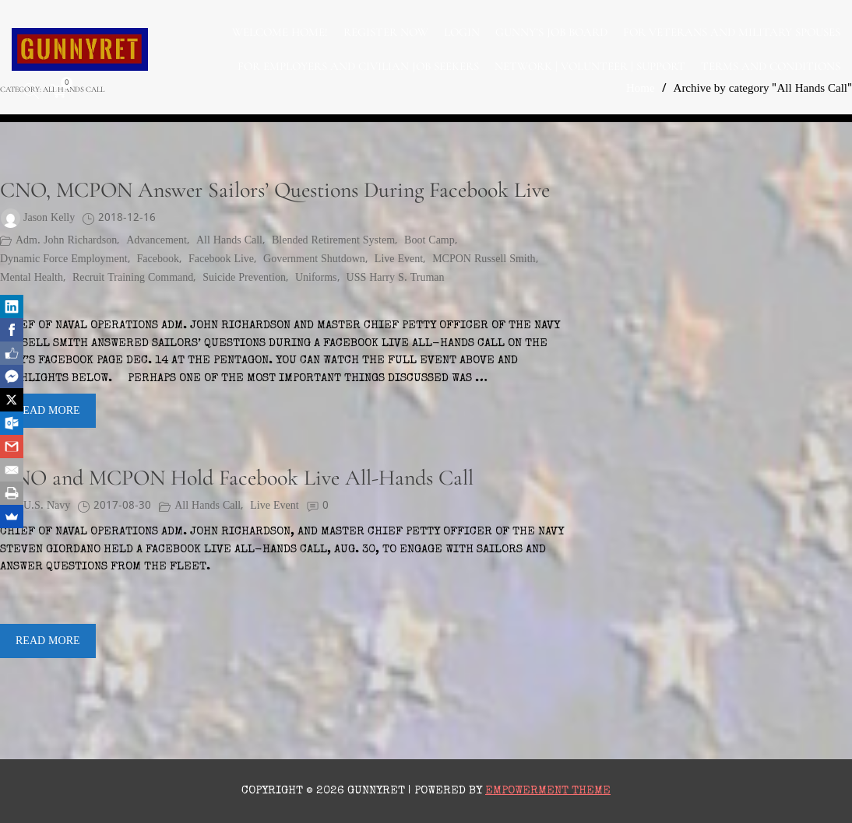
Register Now (385, 32)
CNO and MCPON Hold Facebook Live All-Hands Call (237, 477)
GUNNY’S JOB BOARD (551, 32)
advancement (156, 241)
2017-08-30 (122, 506)
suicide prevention (244, 278)
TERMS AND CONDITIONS (770, 66)
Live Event (399, 259)
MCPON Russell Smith (483, 259)
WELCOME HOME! (280, 32)
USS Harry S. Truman (396, 278)
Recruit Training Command (132, 278)
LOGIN (462, 32)
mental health (31, 278)
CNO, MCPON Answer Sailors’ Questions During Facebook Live (275, 190)
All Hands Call (229, 241)
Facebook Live (221, 259)
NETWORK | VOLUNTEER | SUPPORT (590, 66)
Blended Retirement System (333, 241)
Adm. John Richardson (66, 241)
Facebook (158, 259)
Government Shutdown (314, 259)
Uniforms (316, 278)
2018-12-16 (127, 218)
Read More (48, 410)
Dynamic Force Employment (64, 259)
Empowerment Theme (548, 791)
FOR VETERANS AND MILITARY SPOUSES (731, 32)
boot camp (429, 241)
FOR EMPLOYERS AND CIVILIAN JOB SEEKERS (358, 66)
